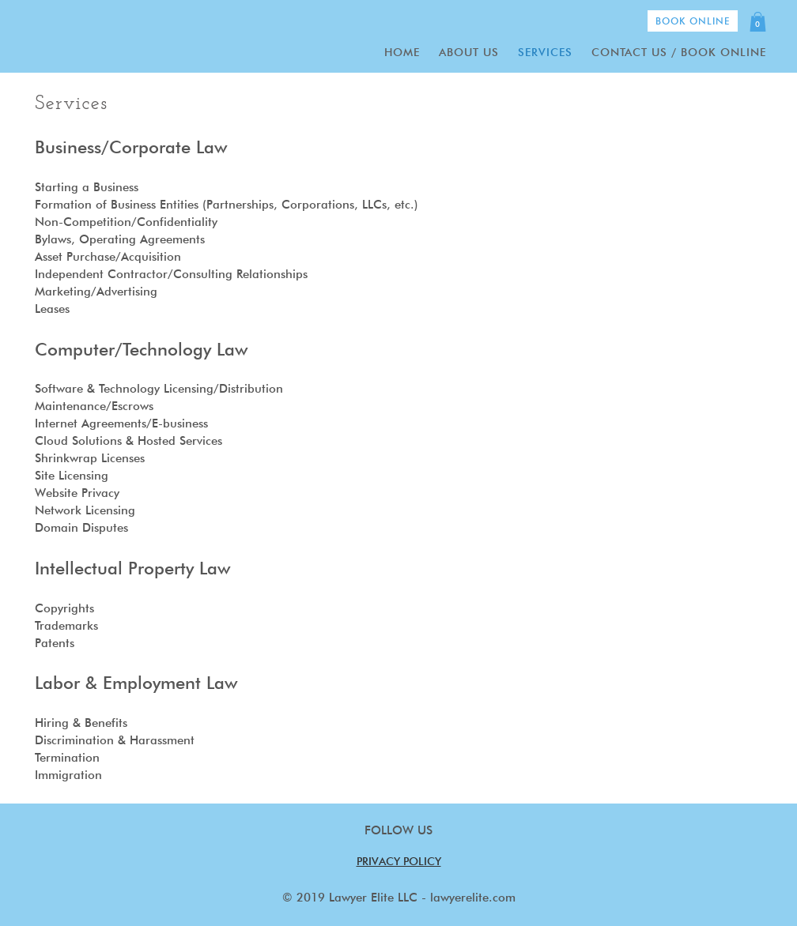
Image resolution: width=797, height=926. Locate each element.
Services (545, 52)
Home (402, 52)
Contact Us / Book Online (678, 52)
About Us (469, 52)
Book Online (692, 21)
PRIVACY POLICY (399, 861)
